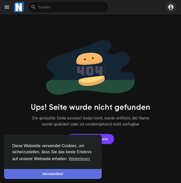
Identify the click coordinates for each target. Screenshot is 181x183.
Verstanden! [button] (52, 174)
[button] (171, 7)
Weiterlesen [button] (79, 159)
